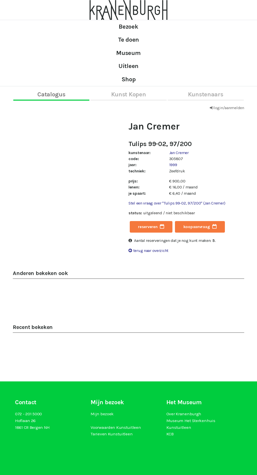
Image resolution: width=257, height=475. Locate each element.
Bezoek (128, 26)
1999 (173, 164)
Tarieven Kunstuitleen (112, 433)
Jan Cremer (179, 152)
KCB (170, 433)
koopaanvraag (196, 226)
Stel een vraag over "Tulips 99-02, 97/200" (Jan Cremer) (176, 203)
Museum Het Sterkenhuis (190, 420)
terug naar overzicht (150, 250)
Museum (128, 52)
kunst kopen (128, 94)
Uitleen (128, 66)
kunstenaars (205, 94)
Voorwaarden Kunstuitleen (116, 427)
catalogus (51, 94)
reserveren (147, 226)
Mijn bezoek (102, 413)
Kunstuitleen (178, 427)
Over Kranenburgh (183, 413)
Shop (128, 79)
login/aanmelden (229, 107)
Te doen (128, 39)
